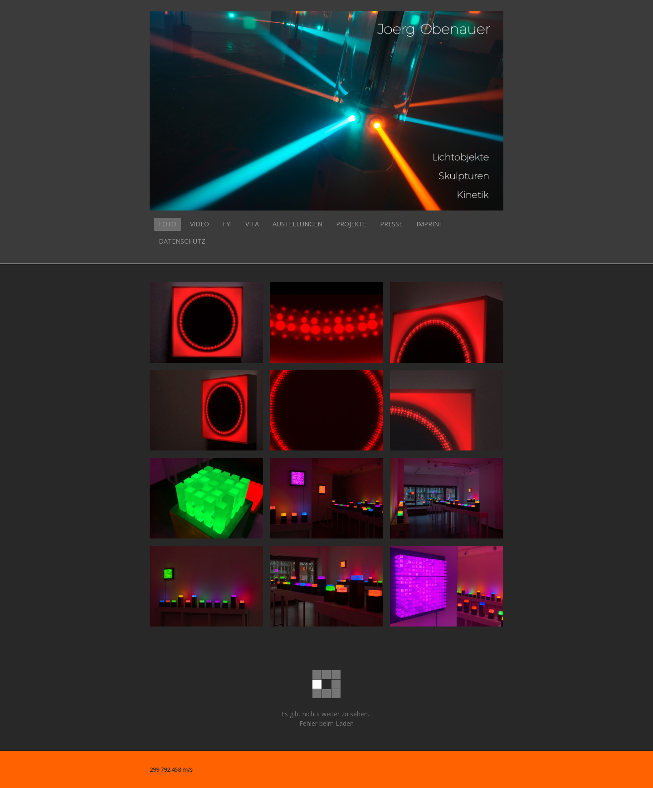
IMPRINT (429, 224)
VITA (252, 224)
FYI (227, 224)
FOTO (167, 224)
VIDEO (199, 224)
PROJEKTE (351, 224)
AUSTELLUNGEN (297, 224)
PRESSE (391, 224)
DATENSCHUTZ (182, 241)
